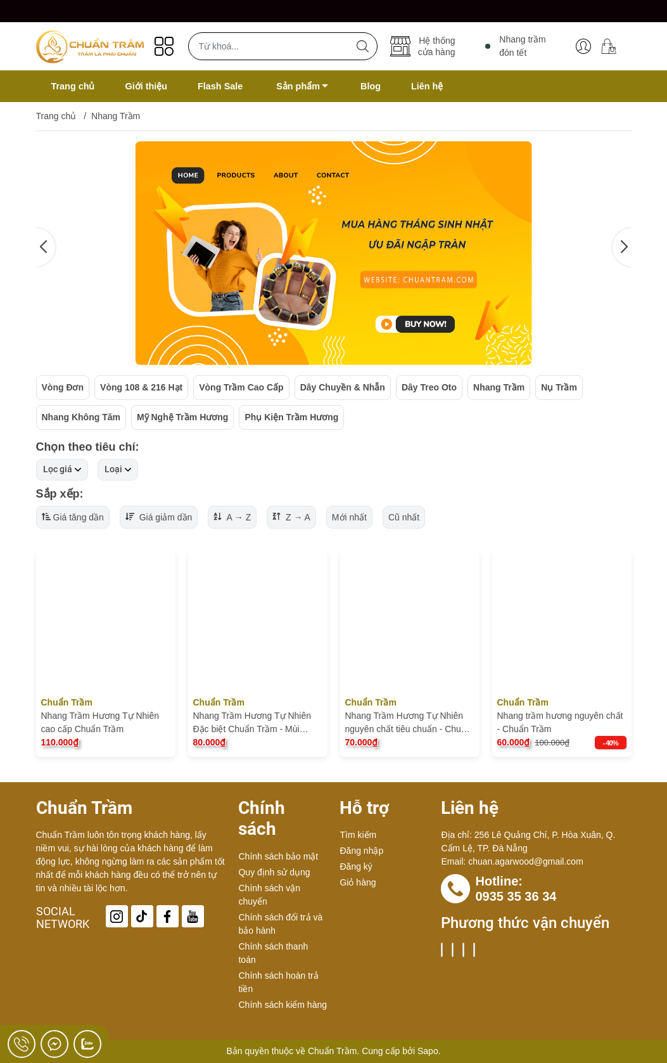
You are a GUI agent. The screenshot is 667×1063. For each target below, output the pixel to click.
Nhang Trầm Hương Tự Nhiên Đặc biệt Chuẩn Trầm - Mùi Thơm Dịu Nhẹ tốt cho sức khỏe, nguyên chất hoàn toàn (257, 723)
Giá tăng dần (73, 517)
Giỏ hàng (358, 882)
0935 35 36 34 (515, 896)
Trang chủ (56, 116)
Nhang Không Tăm (81, 417)
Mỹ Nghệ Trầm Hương (182, 417)
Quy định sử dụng (274, 872)
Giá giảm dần (159, 517)
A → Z (232, 517)
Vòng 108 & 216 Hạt (141, 387)
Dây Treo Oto (429, 387)
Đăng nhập (361, 851)
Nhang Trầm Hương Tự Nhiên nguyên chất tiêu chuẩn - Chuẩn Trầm (408, 723)
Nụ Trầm (559, 387)
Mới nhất (349, 517)
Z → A (291, 517)
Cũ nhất (403, 517)
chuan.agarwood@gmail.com (525, 861)
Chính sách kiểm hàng (282, 1005)
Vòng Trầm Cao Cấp (241, 387)
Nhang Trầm (498, 387)
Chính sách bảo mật (278, 856)
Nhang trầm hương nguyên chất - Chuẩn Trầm (560, 722)
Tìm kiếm (358, 835)
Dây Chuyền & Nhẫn (342, 387)
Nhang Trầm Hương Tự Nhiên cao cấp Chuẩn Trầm (100, 722)
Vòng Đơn (63, 387)
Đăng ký (356, 866)
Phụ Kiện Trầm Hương (291, 417)
